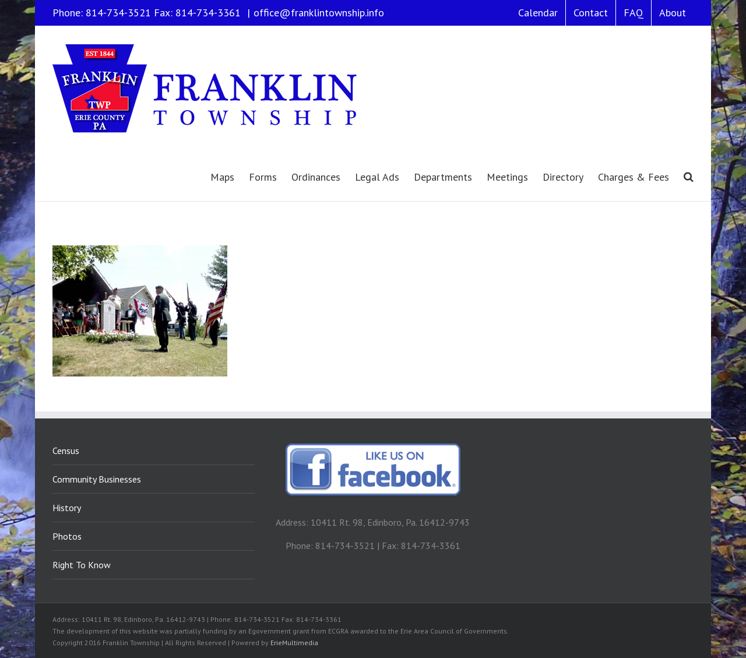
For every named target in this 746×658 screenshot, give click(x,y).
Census (65, 450)
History (66, 507)
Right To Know (81, 565)
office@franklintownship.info (319, 12)
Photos (67, 536)
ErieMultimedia (294, 642)
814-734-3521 (118, 12)
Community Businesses (96, 479)
